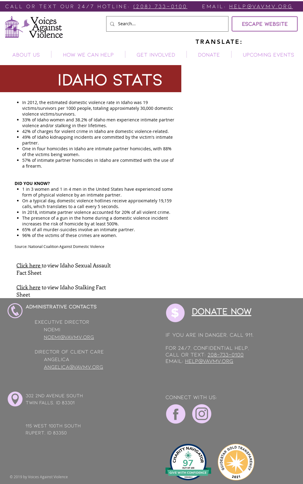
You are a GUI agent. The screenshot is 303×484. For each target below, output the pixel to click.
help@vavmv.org (209, 360)
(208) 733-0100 (160, 6)
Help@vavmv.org (261, 6)
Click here (29, 265)
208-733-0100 (225, 354)
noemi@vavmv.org (69, 337)
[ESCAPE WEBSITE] (265, 24)
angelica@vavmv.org (73, 367)
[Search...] (166, 23)
